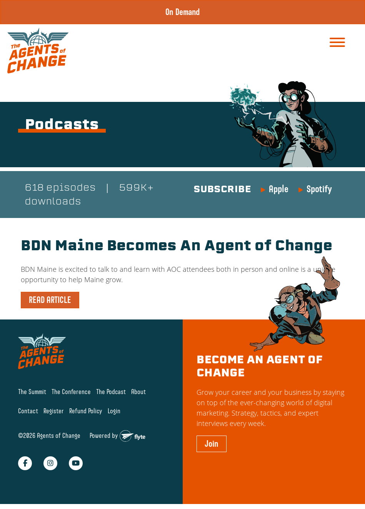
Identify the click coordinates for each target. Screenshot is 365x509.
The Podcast (111, 391)
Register (53, 411)
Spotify (319, 188)
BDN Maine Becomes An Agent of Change (176, 247)
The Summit (32, 391)
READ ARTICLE (50, 299)
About (138, 391)
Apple (278, 188)
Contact (28, 411)
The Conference (71, 391)
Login (114, 411)
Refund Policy (85, 411)
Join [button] (211, 443)
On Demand (182, 11)
